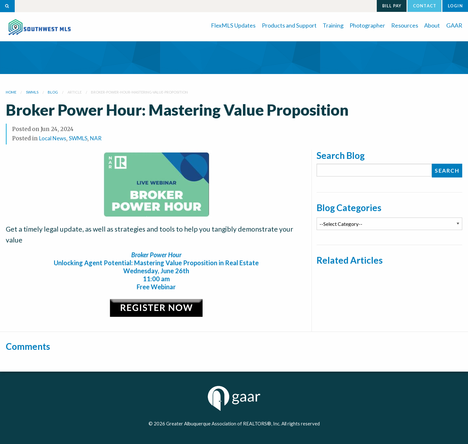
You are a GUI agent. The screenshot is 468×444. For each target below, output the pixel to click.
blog (53, 92)
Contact (424, 5)
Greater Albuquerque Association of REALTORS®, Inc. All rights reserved (243, 423)
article (75, 92)
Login (455, 5)
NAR (95, 138)
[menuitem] (233, 24)
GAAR (454, 25)
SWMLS (78, 138)
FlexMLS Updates (233, 25)
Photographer (367, 25)
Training (333, 25)
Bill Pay (392, 5)
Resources (404, 25)
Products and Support (289, 25)
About (432, 25)
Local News (52, 138)
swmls (32, 92)
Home (11, 92)
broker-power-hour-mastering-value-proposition (139, 92)
